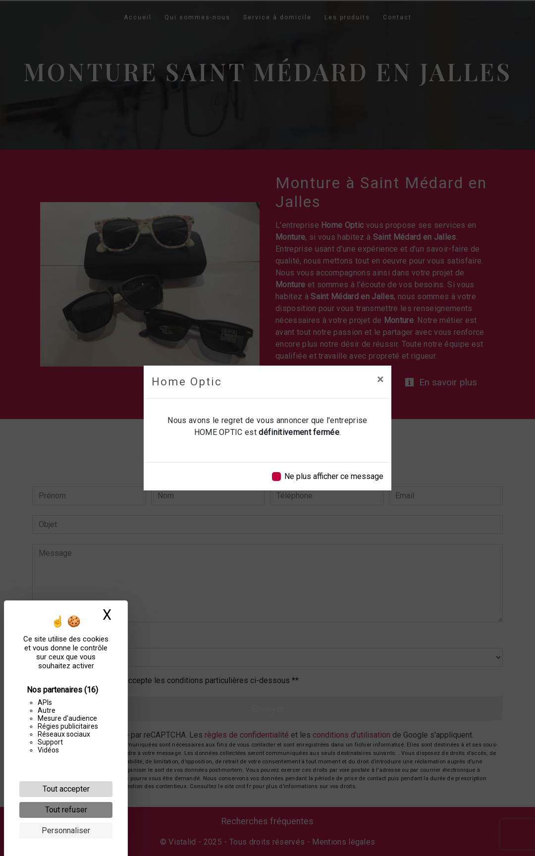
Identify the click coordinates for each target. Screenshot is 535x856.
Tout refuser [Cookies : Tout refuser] (66, 809)
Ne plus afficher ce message (333, 476)
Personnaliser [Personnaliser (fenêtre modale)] (66, 830)
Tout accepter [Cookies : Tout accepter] (66, 789)
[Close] (380, 379)
